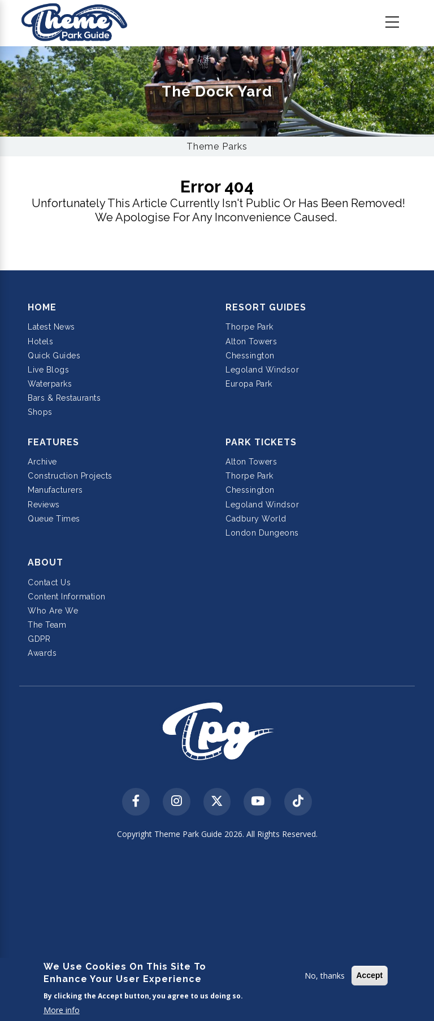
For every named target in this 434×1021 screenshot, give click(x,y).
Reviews (44, 504)
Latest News (51, 326)
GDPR (39, 638)
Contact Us (49, 582)
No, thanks (325, 975)
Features (53, 442)
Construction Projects (70, 475)
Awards (42, 653)
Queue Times (54, 518)
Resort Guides (265, 307)
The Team (47, 624)
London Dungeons (262, 532)
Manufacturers (55, 489)
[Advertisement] (217, 932)
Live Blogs (48, 369)
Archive (42, 461)
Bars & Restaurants (64, 397)
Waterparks (50, 383)
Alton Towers (251, 341)
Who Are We (53, 610)
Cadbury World (256, 518)
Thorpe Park (249, 326)
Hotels (40, 341)
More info (62, 1010)
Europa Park (248, 383)
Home (42, 307)
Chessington (250, 355)
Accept (370, 975)
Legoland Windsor (262, 369)
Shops (40, 412)
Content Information (67, 596)
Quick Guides (54, 355)
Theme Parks (217, 146)
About (45, 562)
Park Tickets (261, 442)
